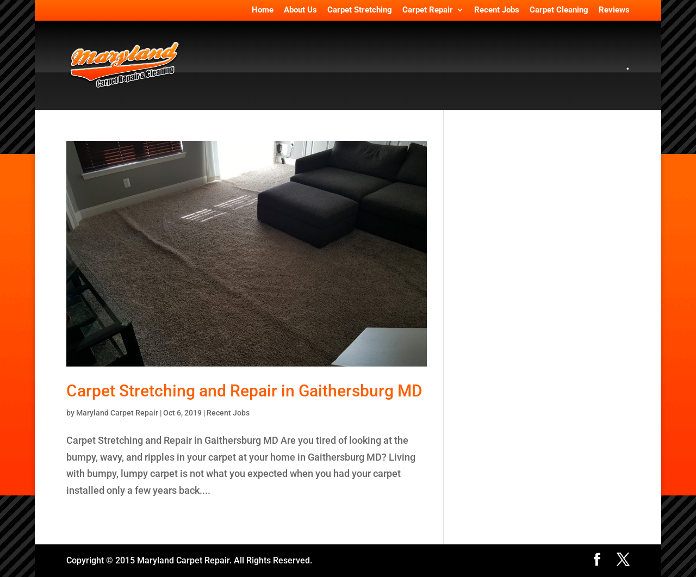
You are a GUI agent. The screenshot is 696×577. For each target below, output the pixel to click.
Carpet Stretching (359, 10)
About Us (300, 10)
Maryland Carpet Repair (117, 412)
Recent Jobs (496, 10)
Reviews (614, 10)
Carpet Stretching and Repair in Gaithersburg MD (244, 390)
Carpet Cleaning (559, 10)
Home (263, 10)
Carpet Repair (427, 10)
